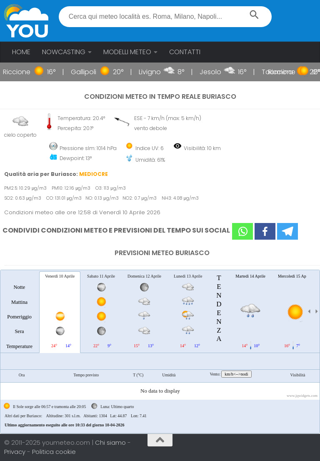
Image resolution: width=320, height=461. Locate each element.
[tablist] (160, 351)
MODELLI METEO (127, 52)
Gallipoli (88, 72)
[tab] (19, 311)
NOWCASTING (63, 52)
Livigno (154, 72)
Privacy (15, 451)
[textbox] (165, 16)
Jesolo (215, 72)
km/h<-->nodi (236, 374)
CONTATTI (184, 52)
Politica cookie (54, 451)
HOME (21, 52)
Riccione (21, 72)
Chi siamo (111, 442)
